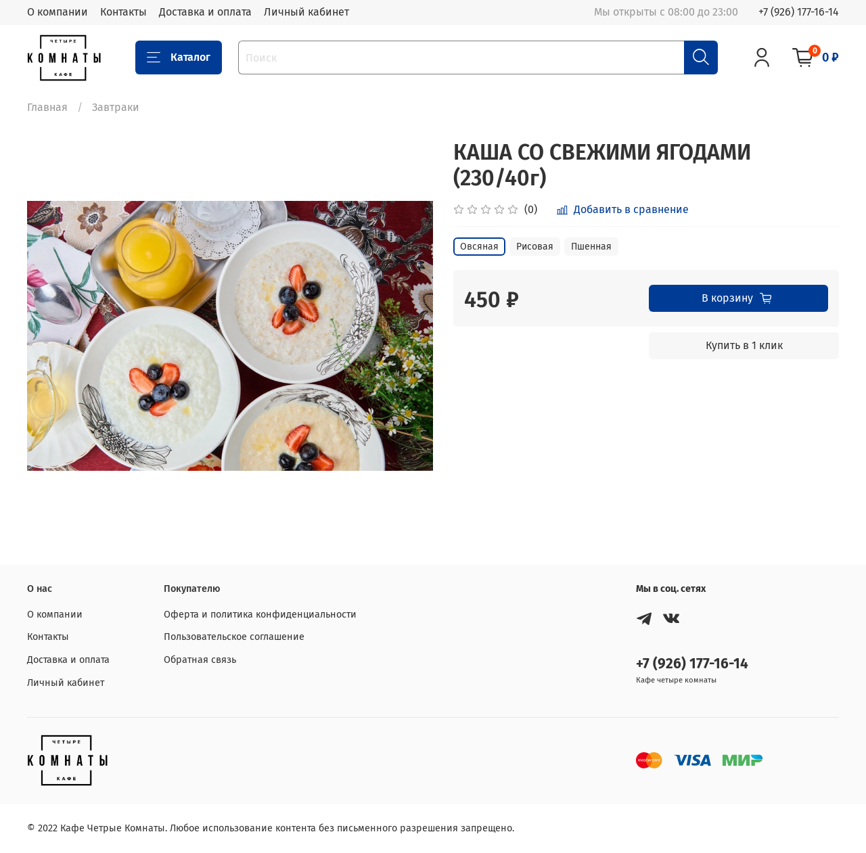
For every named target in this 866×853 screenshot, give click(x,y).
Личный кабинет (306, 11)
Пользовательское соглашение (234, 637)
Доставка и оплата (205, 11)
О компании (57, 11)
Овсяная (479, 246)
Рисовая (534, 246)
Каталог (178, 57)
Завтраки (115, 107)
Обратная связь (200, 660)
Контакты (123, 11)
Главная (47, 107)
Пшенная (591, 246)
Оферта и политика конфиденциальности (260, 614)
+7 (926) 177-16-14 (798, 11)
